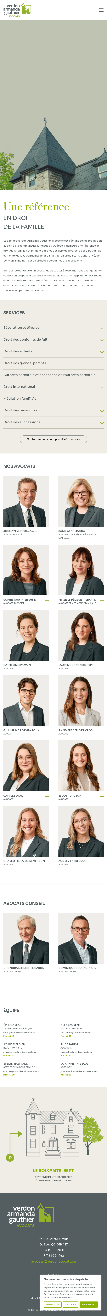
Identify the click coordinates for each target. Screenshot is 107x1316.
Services (53, 1274)
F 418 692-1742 (53, 1255)
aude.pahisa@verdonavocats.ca (76, 1052)
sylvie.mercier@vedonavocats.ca (19, 1052)
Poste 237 (65, 1036)
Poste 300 (9, 1075)
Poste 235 (65, 1075)
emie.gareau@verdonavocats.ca (19, 1032)
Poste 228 (8, 1036)
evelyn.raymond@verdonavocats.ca (21, 1071)
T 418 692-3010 (53, 1250)
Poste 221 (8, 1055)
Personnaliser (53, 1304)
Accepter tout (89, 1304)
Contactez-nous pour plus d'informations (53, 439)
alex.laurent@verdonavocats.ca (75, 1032)
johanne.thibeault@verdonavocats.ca (79, 1071)
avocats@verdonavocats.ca (53, 1262)
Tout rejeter (71, 1304)
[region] (70, 1292)
